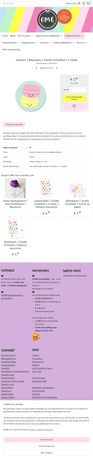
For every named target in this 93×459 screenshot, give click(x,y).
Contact (35, 355)
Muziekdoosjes (8, 378)
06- (2, 298)
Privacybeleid (38, 391)
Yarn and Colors (8, 355)
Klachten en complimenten (44, 397)
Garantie (36, 394)
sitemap (57, 454)
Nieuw (13, 36)
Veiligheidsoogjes (9, 404)
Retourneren (38, 362)
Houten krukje (7, 397)
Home (5, 36)
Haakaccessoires (74, 36)
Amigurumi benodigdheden (49, 36)
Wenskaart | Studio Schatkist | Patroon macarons (15, 245)
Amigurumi (6, 391)
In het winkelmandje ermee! (74, 98)
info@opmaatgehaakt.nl (12, 295)
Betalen (35, 365)
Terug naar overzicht (14, 124)
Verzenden (37, 358)
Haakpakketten (10, 43)
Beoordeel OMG (39, 381)
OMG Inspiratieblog (11, 49)
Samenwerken (38, 378)
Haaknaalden (7, 387)
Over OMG (36, 371)
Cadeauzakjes (7, 394)
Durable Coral (7, 384)
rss (63, 454)
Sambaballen (7, 400)
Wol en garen (25, 36)
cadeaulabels (23, 139)
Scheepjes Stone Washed (12, 381)
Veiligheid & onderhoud (43, 404)
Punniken (45, 43)
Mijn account (73, 3)
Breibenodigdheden (64, 43)
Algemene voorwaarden (43, 387)
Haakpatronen (29, 43)
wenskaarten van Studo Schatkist (45, 139)
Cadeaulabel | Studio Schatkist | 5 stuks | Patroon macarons (46, 204)
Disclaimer (37, 400)
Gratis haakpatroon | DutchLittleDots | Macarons (15, 204)
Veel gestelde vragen (42, 368)
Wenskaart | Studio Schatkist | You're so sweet (77, 204)
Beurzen (82, 43)
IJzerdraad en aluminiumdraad (15, 371)
